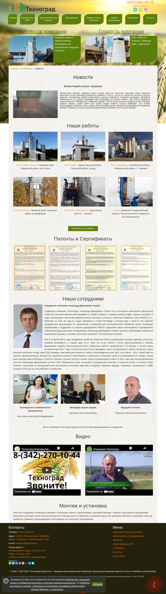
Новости (39, 68)
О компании (133, 18)
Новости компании (44, 31)
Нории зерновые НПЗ (123, 544)
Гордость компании (121, 31)
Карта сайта (118, 556)
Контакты (150, 18)
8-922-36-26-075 (26, 532)
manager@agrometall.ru (26, 543)
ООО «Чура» (70, 165)
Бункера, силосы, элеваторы (94, 19)
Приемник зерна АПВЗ (27, 19)
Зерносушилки (71, 18)
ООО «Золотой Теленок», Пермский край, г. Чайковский (118, 49)
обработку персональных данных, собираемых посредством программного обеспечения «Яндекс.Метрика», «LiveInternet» (50, 586)
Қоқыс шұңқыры (115, 95)
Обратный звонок (140, 6)
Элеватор (117, 540)
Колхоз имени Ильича (27, 165)
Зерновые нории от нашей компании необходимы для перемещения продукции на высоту (44, 49)
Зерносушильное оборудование (128, 536)
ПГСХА (116, 210)
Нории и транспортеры (114, 19)
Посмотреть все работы (83, 228)
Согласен (97, 584)
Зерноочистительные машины (48, 19)
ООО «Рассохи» (22, 210)
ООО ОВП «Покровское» (76, 210)
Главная (12, 18)
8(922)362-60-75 (140, 2)
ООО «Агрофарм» (119, 165)
